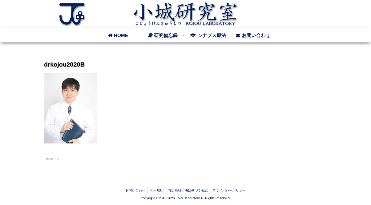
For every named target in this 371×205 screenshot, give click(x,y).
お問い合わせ (135, 190)
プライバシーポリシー (229, 190)
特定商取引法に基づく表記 (188, 190)
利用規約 (156, 190)
